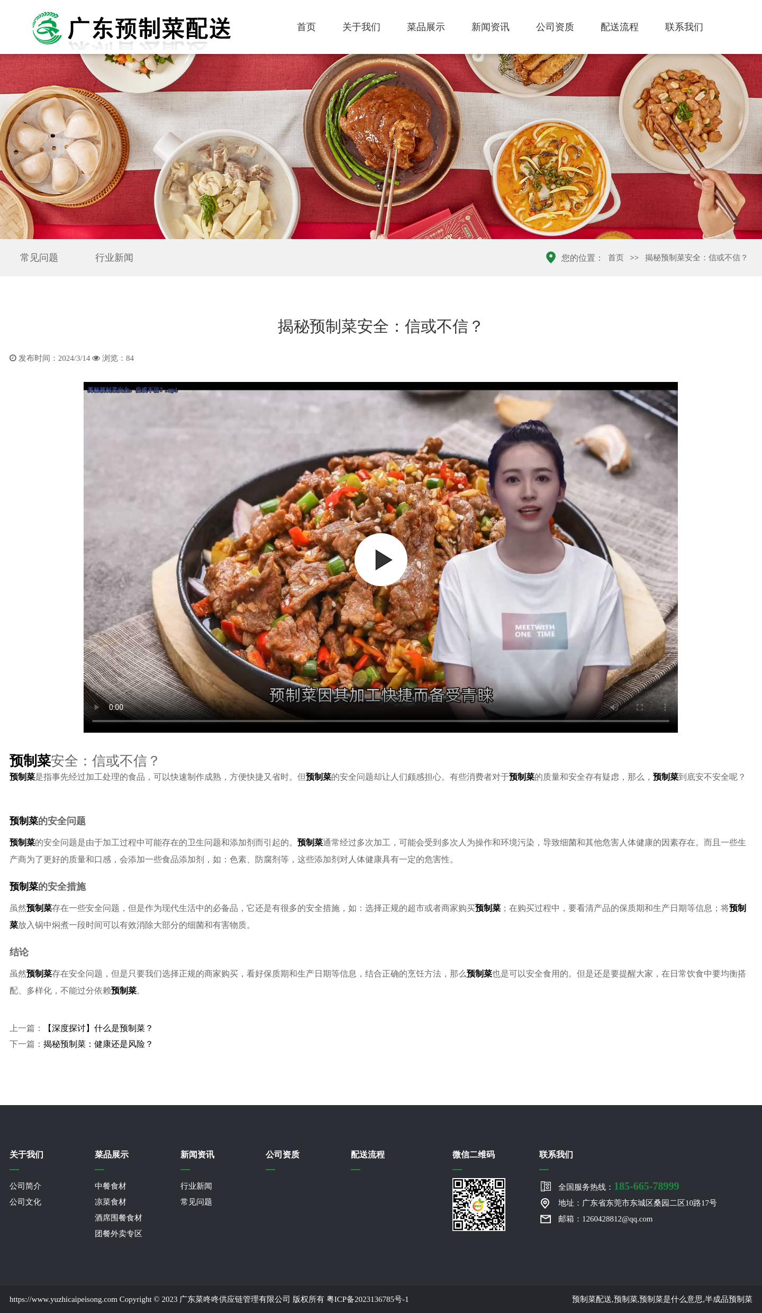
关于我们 (361, 27)
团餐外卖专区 (118, 1233)
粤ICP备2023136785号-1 (367, 1299)
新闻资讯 (490, 27)
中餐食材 (110, 1186)
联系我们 (684, 27)
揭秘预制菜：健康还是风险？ (98, 1044)
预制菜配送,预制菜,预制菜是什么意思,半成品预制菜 (662, 1299)
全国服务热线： (618, 1186)
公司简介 (25, 1186)
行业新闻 (114, 257)
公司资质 (555, 27)
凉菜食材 (110, 1202)
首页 (306, 27)
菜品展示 (426, 27)
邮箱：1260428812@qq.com (605, 1219)
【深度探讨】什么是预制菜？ (98, 1028)
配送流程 (620, 27)
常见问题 (39, 257)
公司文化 (25, 1202)
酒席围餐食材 (118, 1218)
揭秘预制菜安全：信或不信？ (696, 257)
